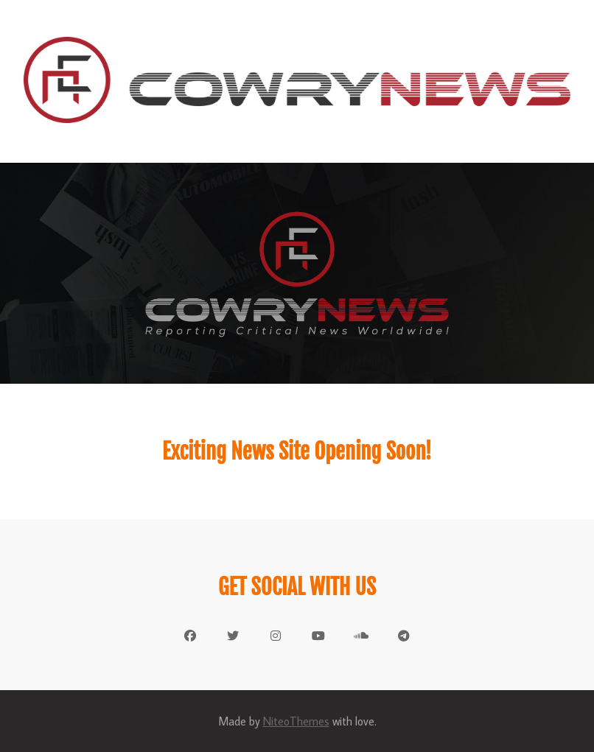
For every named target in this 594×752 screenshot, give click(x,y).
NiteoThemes (296, 721)
